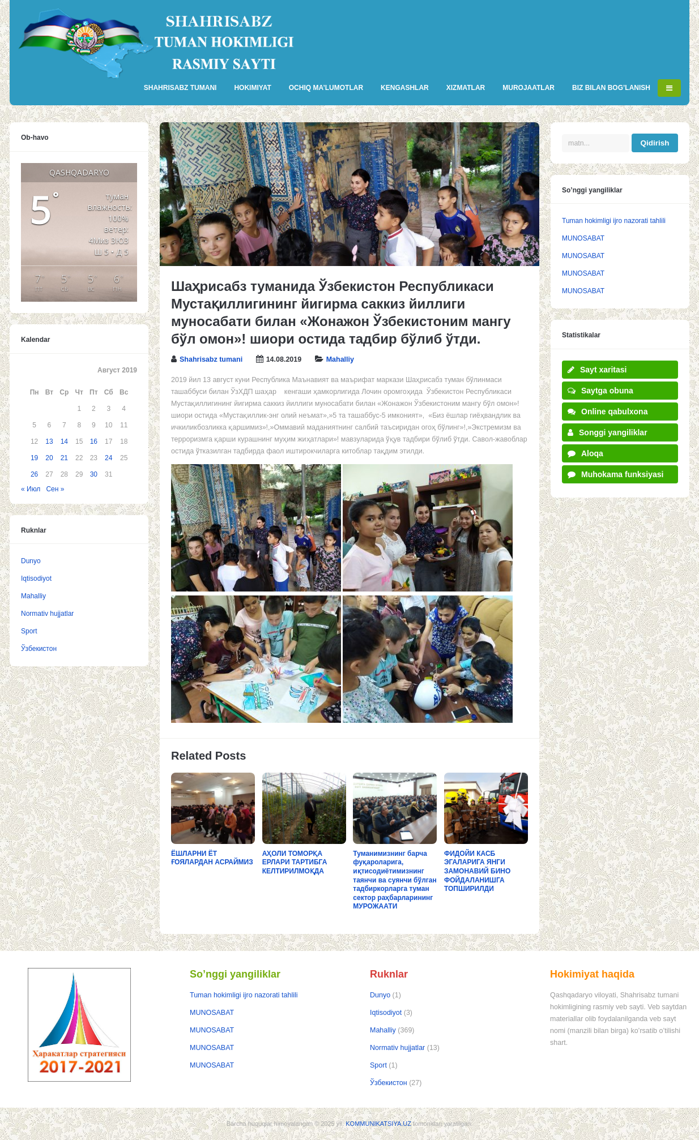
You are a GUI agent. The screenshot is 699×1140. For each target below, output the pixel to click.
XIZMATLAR (465, 88)
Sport (29, 631)
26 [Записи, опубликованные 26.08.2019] (34, 474)
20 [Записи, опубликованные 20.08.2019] (49, 458)
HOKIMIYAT (252, 88)
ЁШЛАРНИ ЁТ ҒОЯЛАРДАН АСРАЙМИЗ (212, 858)
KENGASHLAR (405, 88)
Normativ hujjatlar (47, 614)
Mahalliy (340, 359)
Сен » (55, 489)
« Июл (30, 489)
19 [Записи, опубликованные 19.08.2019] (34, 458)
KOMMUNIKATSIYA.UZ (378, 1123)
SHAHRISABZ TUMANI (180, 88)
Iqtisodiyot (36, 578)
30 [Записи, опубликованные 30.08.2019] (93, 474)
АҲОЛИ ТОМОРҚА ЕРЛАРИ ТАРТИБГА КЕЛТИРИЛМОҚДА (294, 862)
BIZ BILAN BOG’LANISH (611, 88)
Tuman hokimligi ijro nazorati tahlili (614, 221)
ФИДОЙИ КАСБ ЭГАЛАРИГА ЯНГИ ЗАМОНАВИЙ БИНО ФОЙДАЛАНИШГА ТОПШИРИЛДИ (477, 871)
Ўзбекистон (39, 649)
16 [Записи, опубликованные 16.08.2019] (93, 441)
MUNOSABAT (583, 238)
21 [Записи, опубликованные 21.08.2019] (64, 458)
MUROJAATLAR (528, 88)
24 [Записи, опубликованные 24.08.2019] (108, 458)
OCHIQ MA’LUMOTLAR (326, 88)
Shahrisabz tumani (211, 359)
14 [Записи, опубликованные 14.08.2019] (64, 441)
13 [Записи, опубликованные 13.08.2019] (49, 441)
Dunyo (31, 561)
